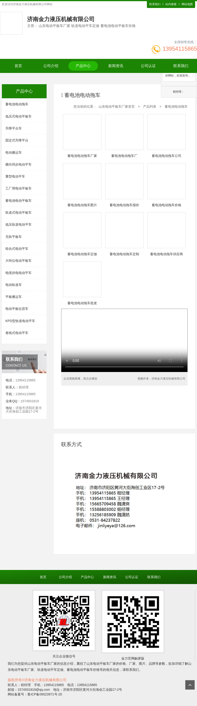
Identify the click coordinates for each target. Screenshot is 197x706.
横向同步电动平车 (18, 164)
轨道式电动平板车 (18, 212)
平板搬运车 (13, 297)
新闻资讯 (115, 66)
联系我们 (154, 4)
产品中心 (83, 66)
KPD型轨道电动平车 (20, 321)
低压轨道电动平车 (18, 224)
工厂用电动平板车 (18, 188)
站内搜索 (171, 4)
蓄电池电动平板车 (18, 200)
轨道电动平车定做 (50, 670)
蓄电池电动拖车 (16, 104)
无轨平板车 (13, 237)
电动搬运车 (13, 152)
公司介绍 (50, 66)
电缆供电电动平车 (18, 273)
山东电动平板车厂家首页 (117, 106)
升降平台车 (13, 128)
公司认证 (148, 66)
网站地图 (187, 4)
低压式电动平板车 (18, 116)
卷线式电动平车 (16, 333)
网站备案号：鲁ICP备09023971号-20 (35, 694)
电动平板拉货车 (16, 309)
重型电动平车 (15, 176)
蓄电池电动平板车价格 (83, 670)
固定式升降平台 (16, 140)
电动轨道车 (13, 285)
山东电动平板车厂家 (42, 663)
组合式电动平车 (16, 249)
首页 (18, 66)
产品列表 (149, 106)
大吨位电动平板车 (18, 260)
